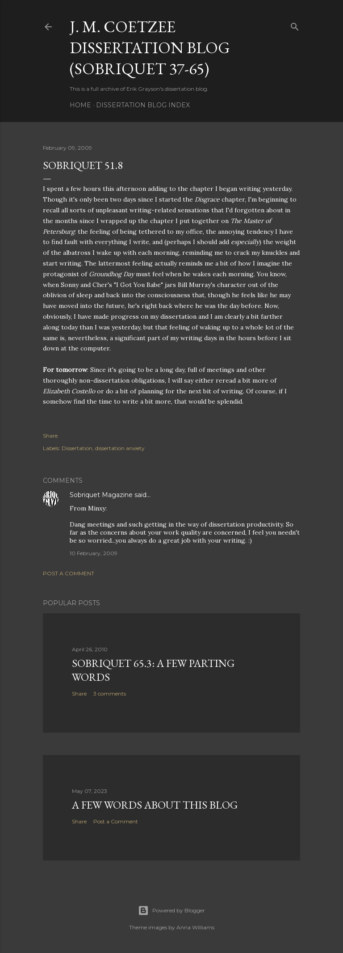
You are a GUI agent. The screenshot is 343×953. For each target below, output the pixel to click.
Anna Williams (195, 927)
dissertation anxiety (120, 448)
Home (80, 105)
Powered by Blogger (171, 910)
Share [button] (50, 435)
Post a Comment (68, 573)
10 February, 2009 (93, 553)
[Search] (294, 25)
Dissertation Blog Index (143, 105)
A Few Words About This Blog (155, 805)
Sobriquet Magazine (101, 495)
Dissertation (77, 448)
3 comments (109, 693)
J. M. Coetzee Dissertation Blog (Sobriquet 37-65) (150, 47)
